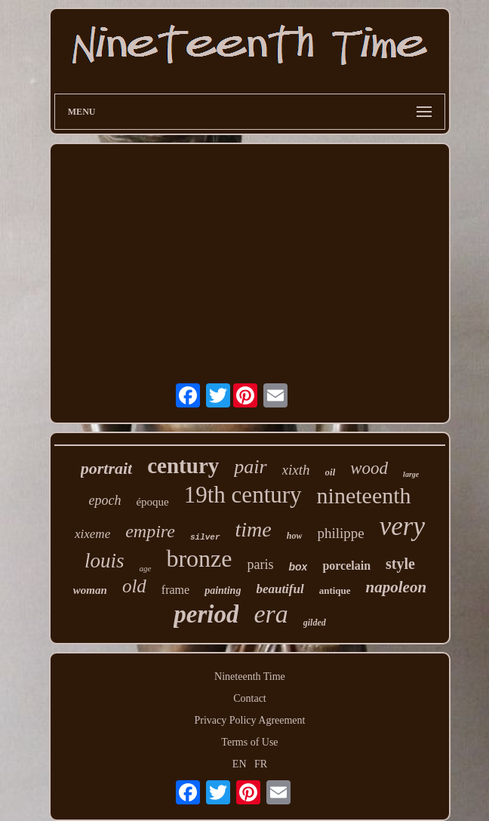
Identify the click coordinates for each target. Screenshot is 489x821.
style (400, 563)
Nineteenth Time (249, 676)
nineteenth (364, 495)
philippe (340, 533)
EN (239, 764)
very (402, 526)
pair (250, 467)
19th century (243, 494)
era (271, 614)
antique (335, 590)
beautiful (279, 589)
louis (105, 560)
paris (260, 564)
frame (175, 589)
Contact (249, 698)
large (411, 474)
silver (205, 537)
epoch (104, 500)
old (134, 586)
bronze (199, 558)
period (206, 614)
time (253, 529)
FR (260, 764)
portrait (106, 468)
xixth (296, 470)
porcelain (346, 565)
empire (150, 531)
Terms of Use (249, 742)
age (146, 568)
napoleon (396, 587)
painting (223, 590)
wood (369, 468)
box (297, 567)
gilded (314, 622)
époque (152, 502)
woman (90, 590)
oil (330, 472)
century (183, 466)
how (295, 535)
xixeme (92, 534)
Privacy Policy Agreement (250, 720)
